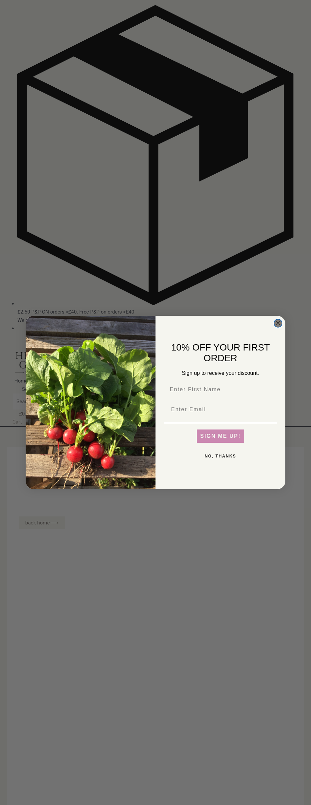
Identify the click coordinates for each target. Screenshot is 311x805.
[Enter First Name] (220, 389)
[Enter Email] (220, 409)
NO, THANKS (220, 456)
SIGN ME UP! (220, 436)
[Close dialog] (278, 323)
